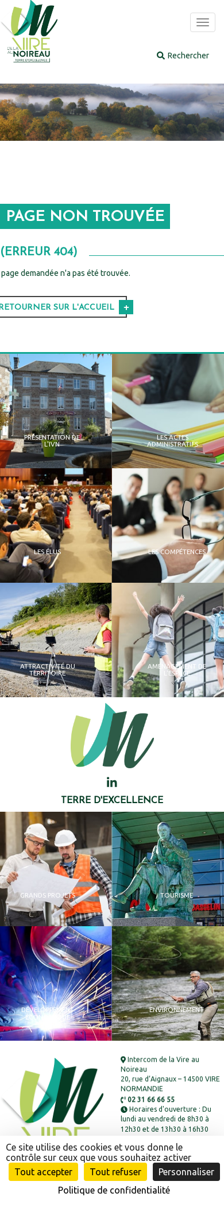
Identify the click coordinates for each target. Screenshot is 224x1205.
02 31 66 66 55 (148, 1099)
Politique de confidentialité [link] (114, 1190)
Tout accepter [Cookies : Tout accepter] (43, 1172)
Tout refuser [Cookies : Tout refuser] (115, 1172)
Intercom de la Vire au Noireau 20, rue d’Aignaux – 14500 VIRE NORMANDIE (170, 1074)
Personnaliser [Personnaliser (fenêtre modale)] (186, 1172)
